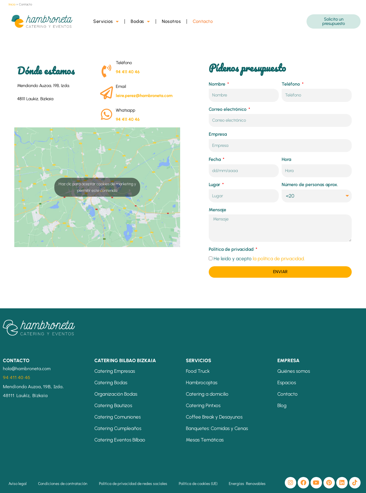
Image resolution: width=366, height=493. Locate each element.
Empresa (218, 134)
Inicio (12, 4)
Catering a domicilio (207, 394)
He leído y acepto (259, 258)
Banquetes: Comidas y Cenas (217, 428)
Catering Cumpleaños (117, 428)
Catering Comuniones (117, 417)
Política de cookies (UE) (198, 483)
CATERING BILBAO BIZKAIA (125, 360)
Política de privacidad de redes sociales (133, 483)
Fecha (215, 159)
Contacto (203, 21)
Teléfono (291, 84)
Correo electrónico (228, 109)
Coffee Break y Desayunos (214, 417)
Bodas (140, 21)
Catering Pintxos (203, 405)
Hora (286, 159)
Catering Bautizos (113, 405)
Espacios (286, 382)
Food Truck (198, 371)
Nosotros (171, 21)
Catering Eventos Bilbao (119, 440)
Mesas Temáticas (205, 440)
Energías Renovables (247, 483)
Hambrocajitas (201, 382)
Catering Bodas (110, 382)
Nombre (217, 84)
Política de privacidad (232, 249)
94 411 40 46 (128, 71)
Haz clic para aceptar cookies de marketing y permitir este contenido (97, 187)
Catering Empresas (114, 371)
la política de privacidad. (279, 258)
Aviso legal (18, 483)
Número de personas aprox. (310, 184)
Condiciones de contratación (62, 483)
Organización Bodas (115, 394)
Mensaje (217, 209)
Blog (282, 405)
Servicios (106, 21)
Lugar (215, 184)
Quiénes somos (293, 371)
